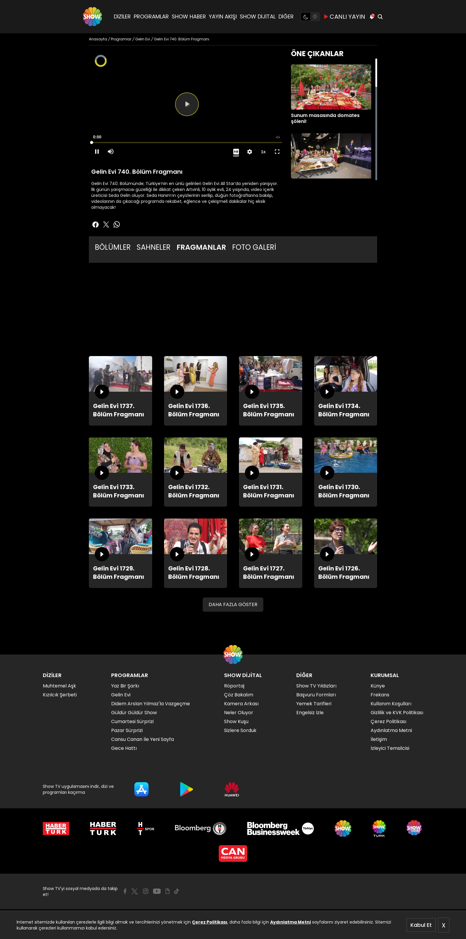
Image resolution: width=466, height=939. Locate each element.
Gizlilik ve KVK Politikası (397, 712)
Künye (378, 685)
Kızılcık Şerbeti (60, 694)
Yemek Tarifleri (313, 703)
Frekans (380, 694)
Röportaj (234, 685)
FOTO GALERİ (254, 247)
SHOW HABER (189, 16)
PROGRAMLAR (151, 16)
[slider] (187, 142)
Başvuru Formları (316, 694)
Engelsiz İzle (310, 712)
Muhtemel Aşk (59, 685)
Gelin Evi (120, 694)
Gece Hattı (124, 748)
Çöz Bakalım (238, 694)
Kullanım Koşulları (391, 703)
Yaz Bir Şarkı (125, 685)
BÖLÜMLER (113, 247)
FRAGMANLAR (201, 247)
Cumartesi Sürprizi (132, 721)
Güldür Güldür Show (134, 712)
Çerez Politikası (209, 922)
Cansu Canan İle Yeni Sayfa (142, 739)
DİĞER (286, 16)
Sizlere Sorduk (240, 730)
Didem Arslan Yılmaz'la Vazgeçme (150, 703)
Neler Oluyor (238, 712)
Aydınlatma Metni (290, 922)
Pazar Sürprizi (127, 730)
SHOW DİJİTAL (257, 16)
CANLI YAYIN (344, 16)
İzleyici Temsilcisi (390, 748)
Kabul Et (421, 925)
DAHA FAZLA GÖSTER (233, 604)
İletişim (379, 739)
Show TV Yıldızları (316, 685)
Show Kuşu (236, 721)
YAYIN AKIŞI (223, 16)
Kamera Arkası (241, 703)
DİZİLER (122, 16)
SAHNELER (154, 247)
